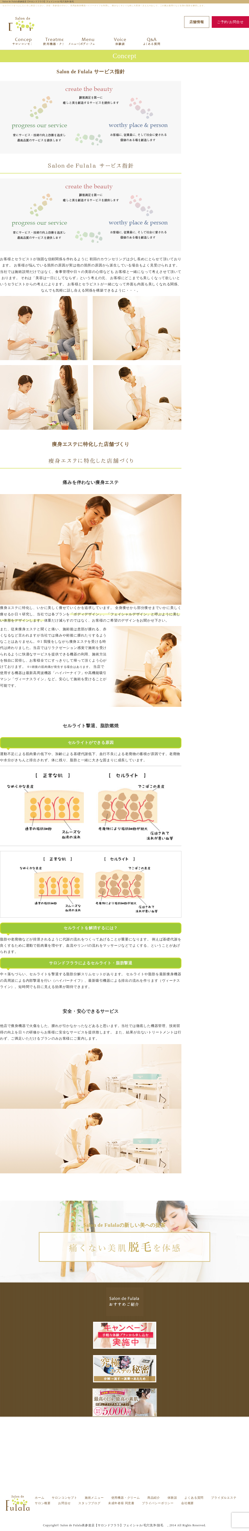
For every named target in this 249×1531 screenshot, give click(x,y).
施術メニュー (94, 1497)
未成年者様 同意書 (121, 1503)
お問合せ (64, 1503)
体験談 (172, 1497)
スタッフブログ (89, 1503)
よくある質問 (194, 1497)
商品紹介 (153, 1497)
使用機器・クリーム (125, 1497)
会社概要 (187, 1503)
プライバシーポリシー (158, 1503)
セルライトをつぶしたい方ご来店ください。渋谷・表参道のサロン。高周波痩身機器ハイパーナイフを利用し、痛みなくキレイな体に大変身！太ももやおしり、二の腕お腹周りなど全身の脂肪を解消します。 (129, 1515)
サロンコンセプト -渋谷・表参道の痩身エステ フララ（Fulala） (130, 1512)
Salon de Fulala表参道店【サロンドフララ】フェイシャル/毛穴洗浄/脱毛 (39, 1)
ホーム (39, 1497)
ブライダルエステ (223, 1497)
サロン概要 (43, 1503)
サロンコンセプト (64, 1497)
